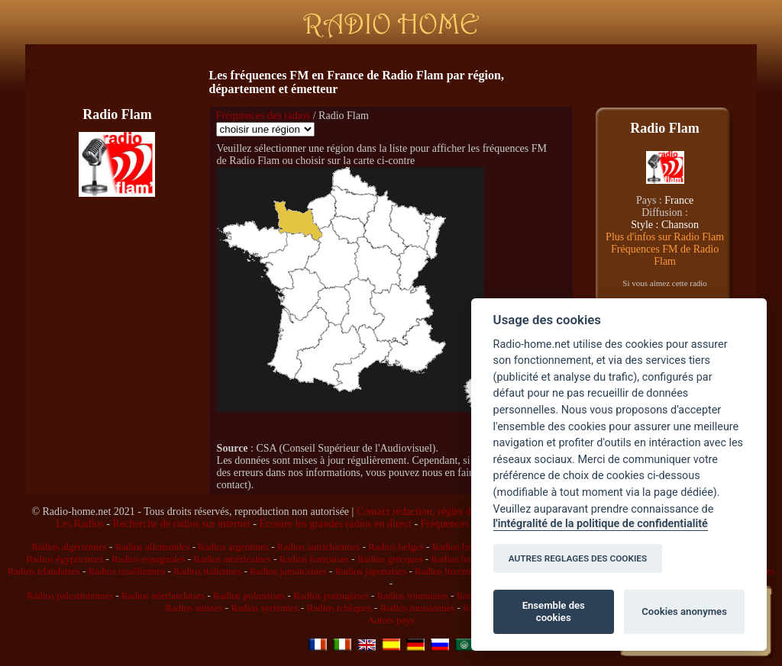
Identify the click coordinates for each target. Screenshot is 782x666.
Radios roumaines (413, 595)
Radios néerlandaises (163, 595)
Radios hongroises (467, 559)
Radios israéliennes (126, 571)
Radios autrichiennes (318, 546)
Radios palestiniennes (70, 595)
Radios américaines (231, 559)
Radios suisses (193, 607)
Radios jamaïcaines (288, 571)
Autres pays (391, 620)
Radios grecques (390, 559)
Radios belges (396, 546)
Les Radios (80, 523)
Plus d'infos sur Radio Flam (665, 237)
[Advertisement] (388, 57)
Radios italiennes (207, 571)
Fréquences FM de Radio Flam (665, 255)
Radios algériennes (69, 546)
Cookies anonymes (684, 611)
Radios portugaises (331, 595)
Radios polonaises (249, 595)
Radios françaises (314, 559)
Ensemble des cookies (553, 611)
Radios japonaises (371, 571)
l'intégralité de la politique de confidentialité (600, 523)
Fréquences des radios (263, 115)
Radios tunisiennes (417, 607)
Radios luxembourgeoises (466, 571)
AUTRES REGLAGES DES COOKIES (578, 558)
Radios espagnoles (148, 559)
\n (265, 129)
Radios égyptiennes (64, 559)
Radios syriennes (264, 607)
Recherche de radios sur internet (181, 523)
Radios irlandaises (44, 571)
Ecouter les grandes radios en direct (335, 523)
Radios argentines (233, 546)
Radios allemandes (152, 546)
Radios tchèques (339, 607)
